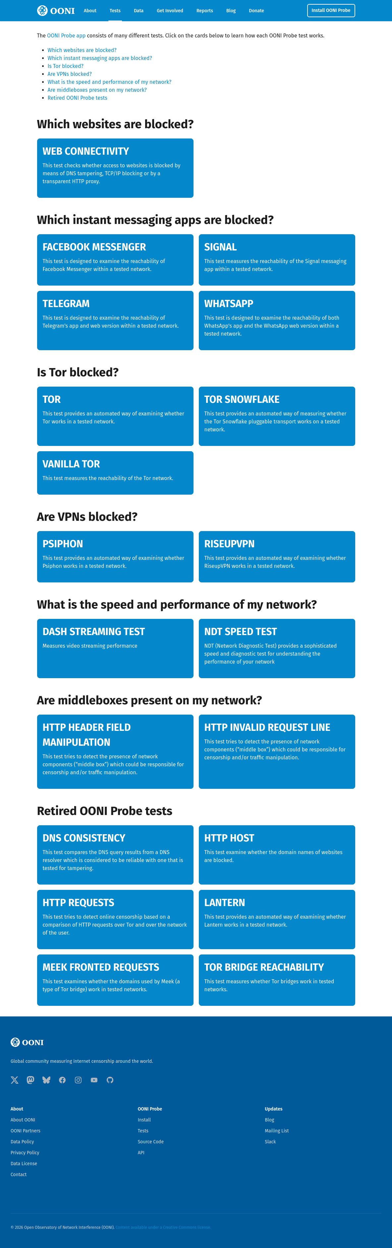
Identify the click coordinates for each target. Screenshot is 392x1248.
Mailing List (277, 1131)
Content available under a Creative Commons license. (163, 1227)
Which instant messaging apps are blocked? (100, 58)
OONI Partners (25, 1131)
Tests (115, 11)
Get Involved (170, 11)
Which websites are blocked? (82, 50)
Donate (256, 11)
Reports (204, 11)
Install (144, 1120)
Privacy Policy (25, 1153)
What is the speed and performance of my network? (110, 82)
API (141, 1153)
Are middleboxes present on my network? (97, 90)
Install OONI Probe (331, 10)
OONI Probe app (66, 35)
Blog (231, 11)
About (90, 11)
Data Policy (22, 1142)
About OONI (23, 1120)
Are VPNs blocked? (70, 74)
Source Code (151, 1142)
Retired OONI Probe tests (77, 98)
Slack (270, 1142)
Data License (24, 1164)
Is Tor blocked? (66, 66)
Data (138, 11)
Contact (19, 1174)
